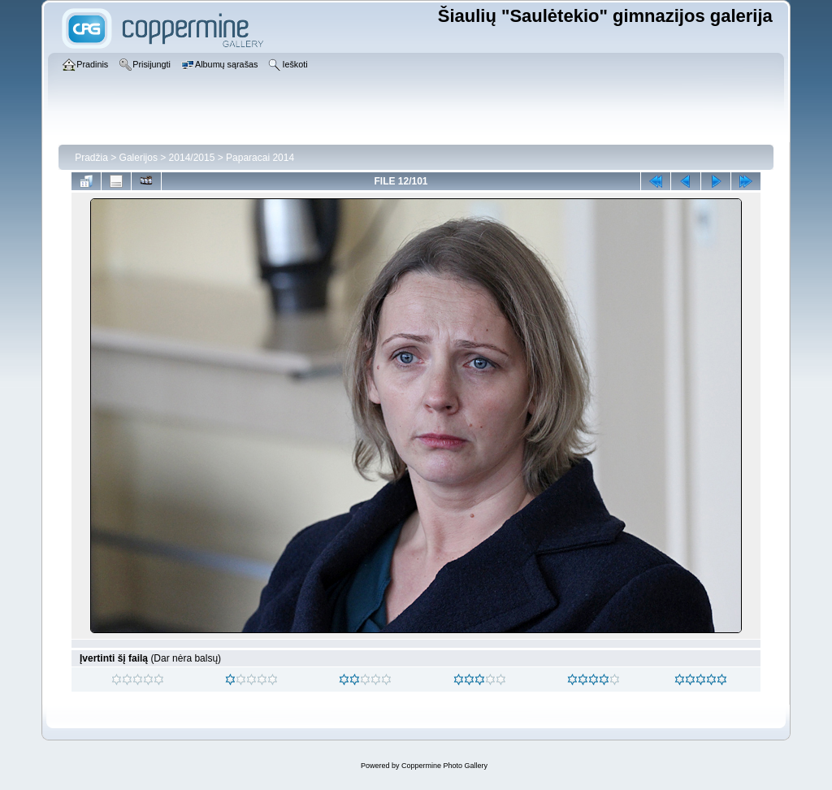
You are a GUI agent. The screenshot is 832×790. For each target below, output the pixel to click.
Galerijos (138, 157)
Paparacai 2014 (260, 157)
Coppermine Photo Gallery (444, 766)
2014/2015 (192, 157)
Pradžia (91, 157)
